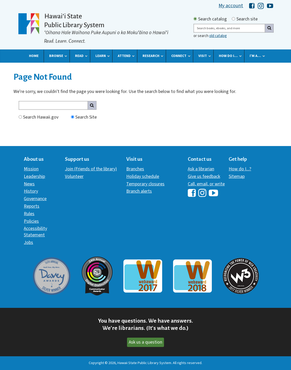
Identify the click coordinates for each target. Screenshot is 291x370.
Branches (135, 169)
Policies (31, 221)
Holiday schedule (142, 176)
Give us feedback (204, 176)
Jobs (28, 242)
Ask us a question (145, 342)
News (29, 184)
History (31, 191)
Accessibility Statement (35, 231)
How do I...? (240, 169)
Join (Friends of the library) (91, 169)
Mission (31, 169)
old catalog (218, 36)
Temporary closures (145, 184)
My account (231, 6)
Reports (31, 206)
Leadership (34, 176)
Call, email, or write (206, 184)
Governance (35, 198)
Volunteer (74, 176)
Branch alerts (139, 191)
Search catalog (212, 19)
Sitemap (237, 176)
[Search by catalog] (195, 18)
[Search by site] (233, 18)
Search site (247, 19)
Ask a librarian (201, 169)
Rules (29, 214)
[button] (34, 56)
